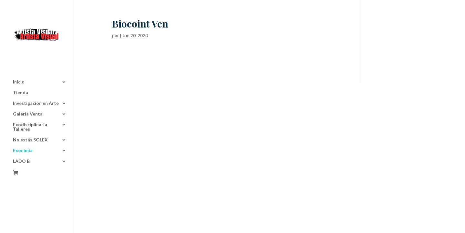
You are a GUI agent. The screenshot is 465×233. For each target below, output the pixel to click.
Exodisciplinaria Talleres (30, 105)
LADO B (21, 139)
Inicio (19, 60)
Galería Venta (28, 92)
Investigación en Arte (36, 81)
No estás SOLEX (30, 118)
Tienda (20, 71)
